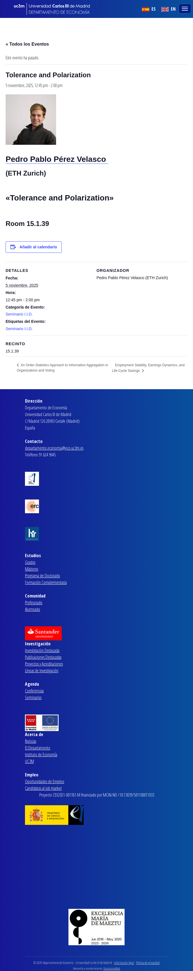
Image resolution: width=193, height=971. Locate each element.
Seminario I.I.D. (19, 314)
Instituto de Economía (41, 754)
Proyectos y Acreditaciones (44, 664)
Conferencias (34, 691)
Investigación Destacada (42, 650)
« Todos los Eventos (27, 44)
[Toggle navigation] (185, 8)
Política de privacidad (148, 962)
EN (168, 9)
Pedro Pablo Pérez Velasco (57, 159)
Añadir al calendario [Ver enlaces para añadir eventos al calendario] (38, 247)
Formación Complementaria (46, 582)
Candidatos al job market (43, 788)
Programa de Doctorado (42, 576)
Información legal (124, 962)
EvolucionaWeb (112, 968)
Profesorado (33, 602)
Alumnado (32, 609)
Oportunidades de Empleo (44, 781)
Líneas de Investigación (41, 670)
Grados (30, 562)
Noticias (30, 741)
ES (149, 9)
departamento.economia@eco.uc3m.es (54, 448)
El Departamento (37, 748)
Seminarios (33, 697)
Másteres (31, 569)
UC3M (29, 761)
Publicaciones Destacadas (43, 657)
